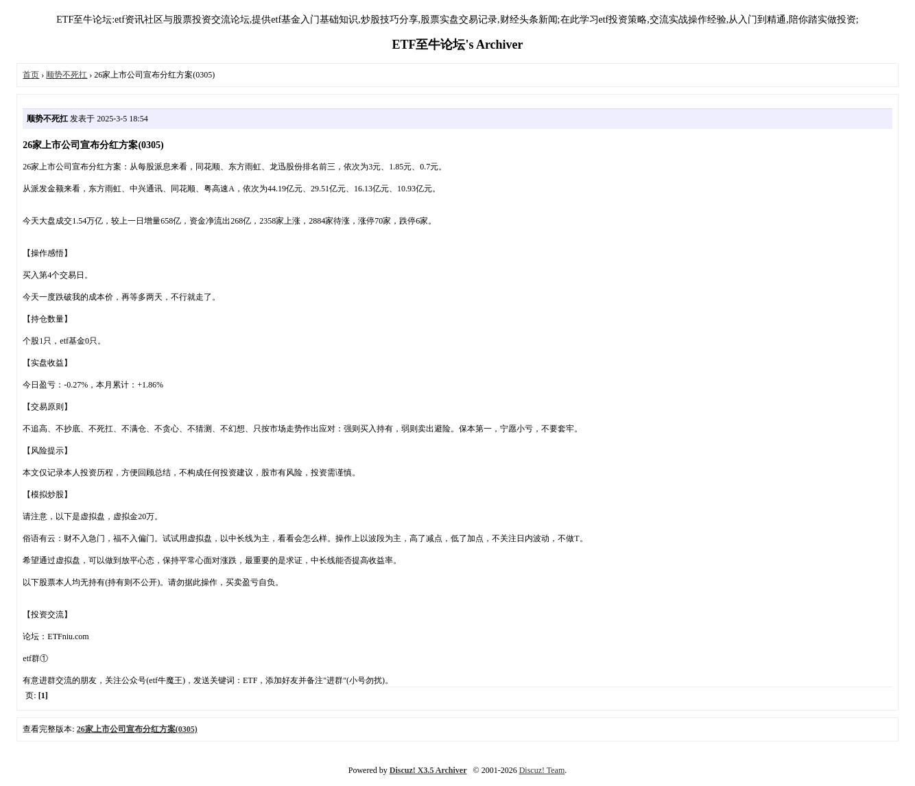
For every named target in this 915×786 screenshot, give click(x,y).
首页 (31, 75)
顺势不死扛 (66, 75)
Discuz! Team (542, 770)
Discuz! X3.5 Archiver (428, 770)
